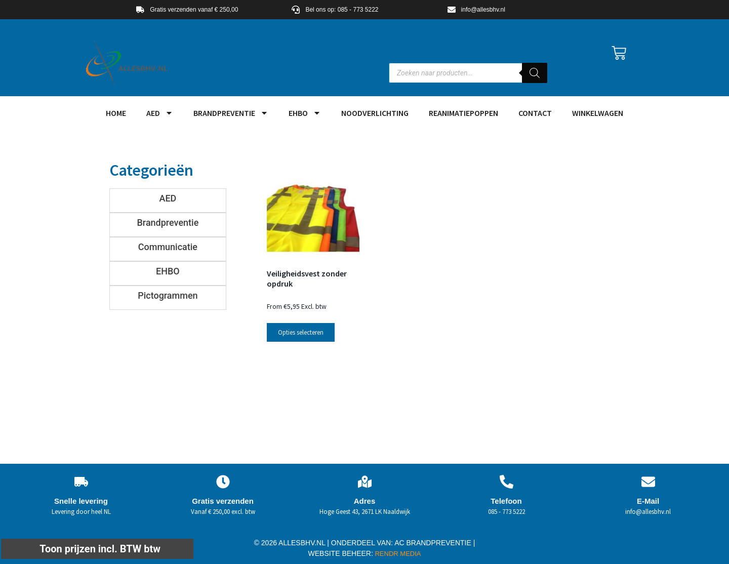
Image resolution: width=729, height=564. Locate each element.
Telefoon (506, 501)
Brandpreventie (230, 113)
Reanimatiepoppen (463, 113)
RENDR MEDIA (397, 553)
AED (159, 113)
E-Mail (648, 501)
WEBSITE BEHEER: (340, 553)
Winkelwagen (597, 113)
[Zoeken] (534, 73)
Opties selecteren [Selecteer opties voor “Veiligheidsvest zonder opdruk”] (300, 332)
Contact (535, 113)
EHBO (305, 113)
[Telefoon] (506, 482)
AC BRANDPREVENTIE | (434, 543)
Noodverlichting (375, 113)
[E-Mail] (648, 482)
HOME (116, 113)
